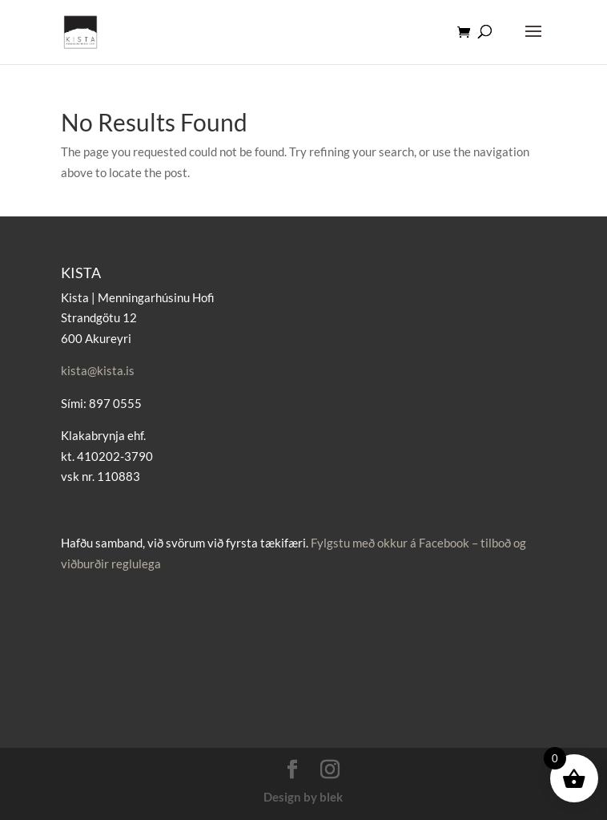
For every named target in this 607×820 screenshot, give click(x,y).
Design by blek (303, 797)
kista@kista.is (98, 370)
